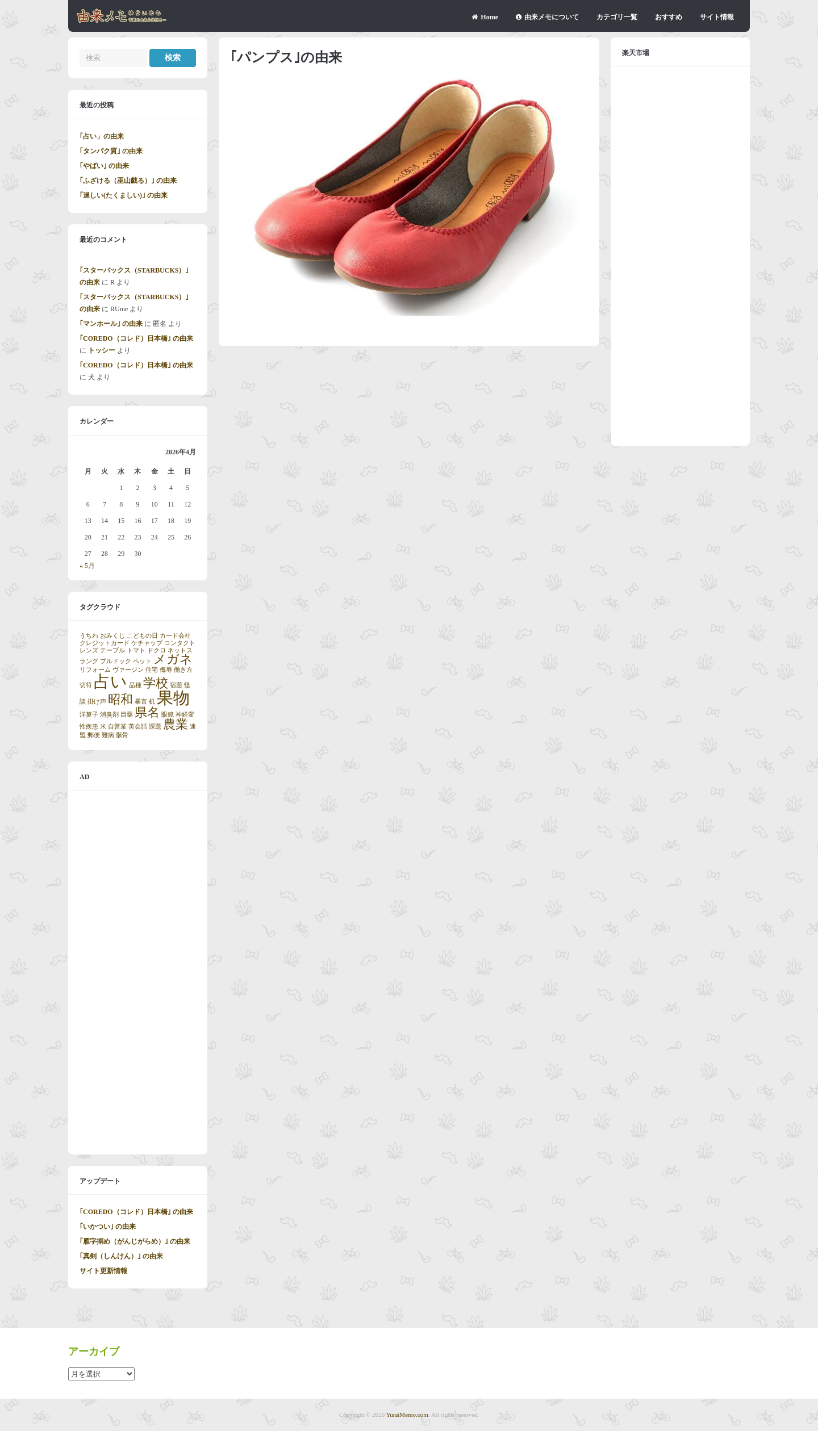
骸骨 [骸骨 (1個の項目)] (122, 735)
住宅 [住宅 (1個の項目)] (151, 670)
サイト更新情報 (103, 1271)
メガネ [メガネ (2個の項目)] (173, 659)
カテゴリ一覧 (616, 17)
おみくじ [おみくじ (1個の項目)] (112, 636)
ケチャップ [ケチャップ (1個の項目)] (146, 643)
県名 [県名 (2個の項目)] (147, 712)
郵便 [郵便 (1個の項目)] (93, 735)
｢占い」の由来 (102, 136)
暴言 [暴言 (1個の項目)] (141, 701)
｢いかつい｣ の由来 (108, 1227)
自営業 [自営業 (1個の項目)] (117, 726)
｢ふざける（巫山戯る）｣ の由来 (128, 181)
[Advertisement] (138, 972)
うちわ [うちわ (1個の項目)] (89, 636)
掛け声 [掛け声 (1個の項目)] (96, 701)
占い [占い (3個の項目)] (110, 681)
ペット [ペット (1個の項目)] (142, 661)
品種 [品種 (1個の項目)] (135, 685)
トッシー (101, 350)
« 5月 (87, 566)
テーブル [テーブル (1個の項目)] (112, 650)
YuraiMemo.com (407, 1414)
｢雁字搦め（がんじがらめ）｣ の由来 (135, 1241)
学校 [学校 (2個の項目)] (155, 683)
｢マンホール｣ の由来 (111, 324)
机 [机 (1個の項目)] (152, 701)
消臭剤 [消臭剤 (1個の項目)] (109, 715)
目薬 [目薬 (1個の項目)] (126, 715)
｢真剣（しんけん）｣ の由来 (121, 1256)
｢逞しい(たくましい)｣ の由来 (124, 195)
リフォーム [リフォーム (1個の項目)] (95, 670)
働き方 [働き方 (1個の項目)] (183, 670)
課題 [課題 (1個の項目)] (155, 726)
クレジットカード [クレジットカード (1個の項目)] (105, 643)
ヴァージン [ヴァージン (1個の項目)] (128, 670)
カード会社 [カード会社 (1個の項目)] (175, 636)
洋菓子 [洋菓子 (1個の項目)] (89, 715)
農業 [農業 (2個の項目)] (175, 724)
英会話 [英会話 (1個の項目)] (137, 726)
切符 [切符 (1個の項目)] (86, 685)
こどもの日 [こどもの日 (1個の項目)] (142, 636)
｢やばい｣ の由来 (104, 166)
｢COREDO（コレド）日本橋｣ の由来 (136, 338)
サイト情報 (717, 17)
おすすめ (668, 17)
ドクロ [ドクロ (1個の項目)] (156, 650)
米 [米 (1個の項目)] (103, 726)
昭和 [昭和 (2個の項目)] (120, 699)
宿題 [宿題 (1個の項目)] (176, 685)
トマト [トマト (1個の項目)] (136, 650)
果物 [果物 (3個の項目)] (173, 698)
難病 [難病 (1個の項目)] (108, 735)
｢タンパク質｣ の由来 (111, 151)
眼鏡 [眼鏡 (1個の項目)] (167, 715)
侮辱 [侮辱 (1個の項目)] (166, 670)
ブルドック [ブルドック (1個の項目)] (115, 661)
